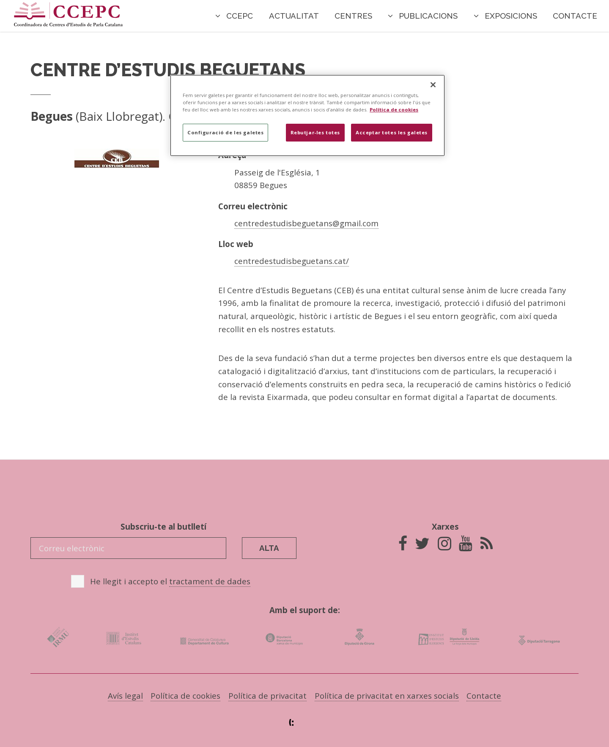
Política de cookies (185, 695)
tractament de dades (209, 581)
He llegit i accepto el (170, 581)
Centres (353, 15)
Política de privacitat (267, 695)
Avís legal (125, 695)
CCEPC (239, 15)
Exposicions (511, 15)
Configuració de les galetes (225, 132)
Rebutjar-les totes (315, 132)
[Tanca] (433, 84)
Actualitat (294, 15)
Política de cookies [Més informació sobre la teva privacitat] (394, 109)
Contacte (575, 15)
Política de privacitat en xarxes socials (387, 695)
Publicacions (428, 15)
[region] (307, 115)
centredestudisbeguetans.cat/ (291, 260)
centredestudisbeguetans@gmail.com (306, 223)
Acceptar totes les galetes (392, 132)
